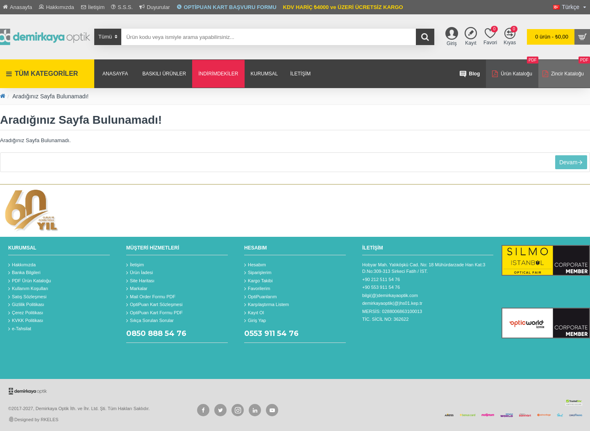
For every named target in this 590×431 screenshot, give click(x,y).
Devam (567, 164)
